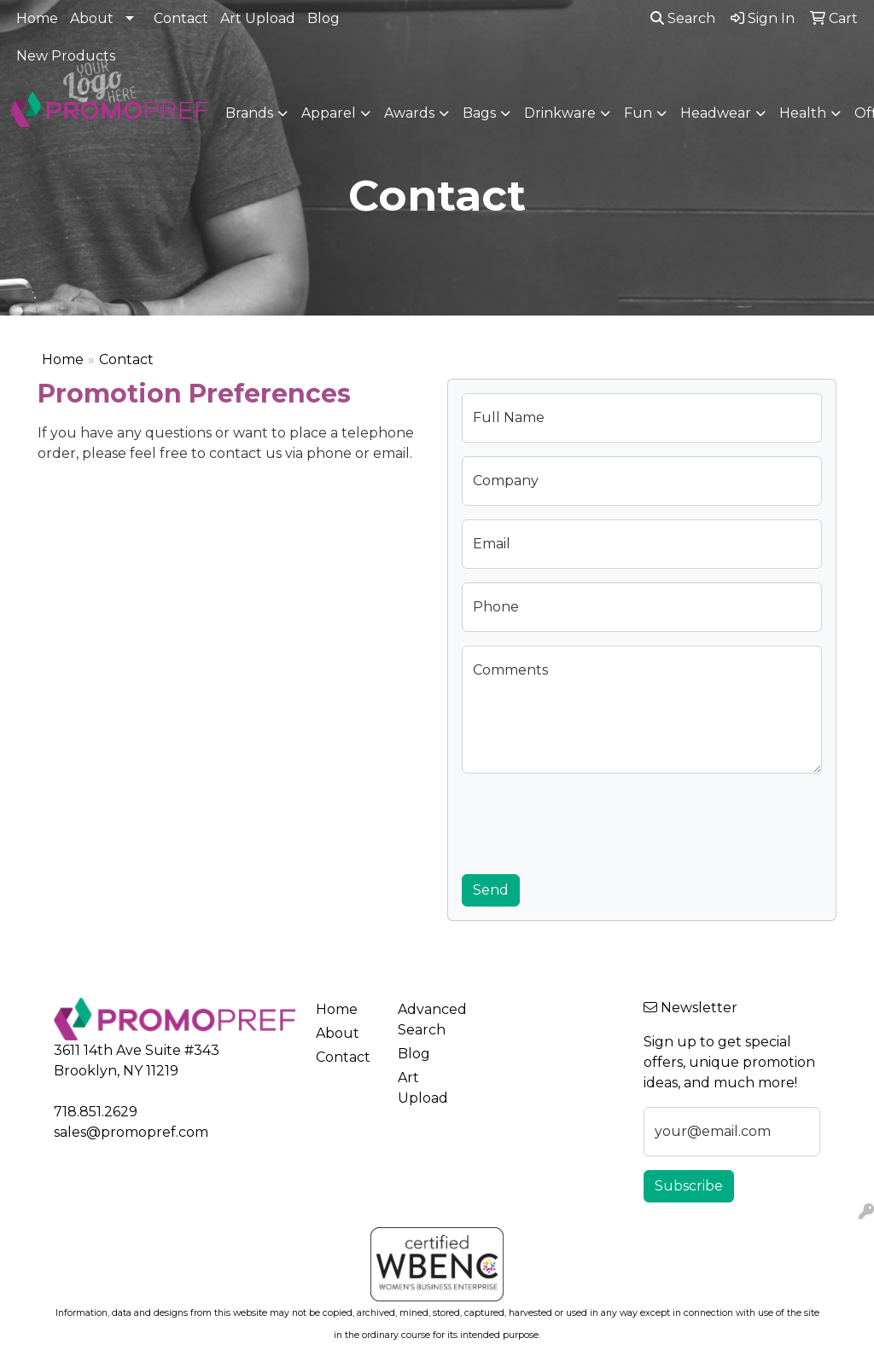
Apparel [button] (328, 113)
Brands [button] (249, 113)
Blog (323, 18)
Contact (181, 18)
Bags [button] (479, 113)
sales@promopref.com (131, 1132)
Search (682, 18)
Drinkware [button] (560, 113)
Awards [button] (409, 113)
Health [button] (802, 113)
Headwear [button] (715, 113)
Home (37, 18)
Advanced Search (428, 1019)
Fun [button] (638, 113)
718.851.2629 (95, 1112)
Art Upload (257, 18)
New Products (65, 56)
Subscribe (689, 1186)
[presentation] (591, 820)
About (92, 18)
